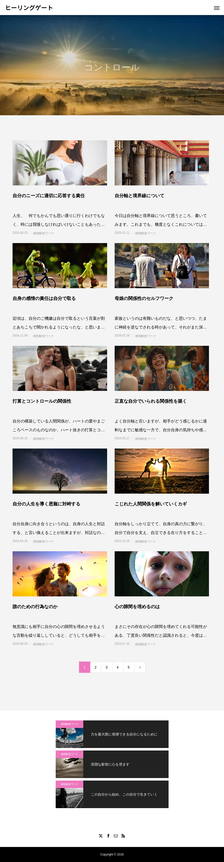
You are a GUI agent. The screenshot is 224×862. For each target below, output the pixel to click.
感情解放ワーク (43, 233)
